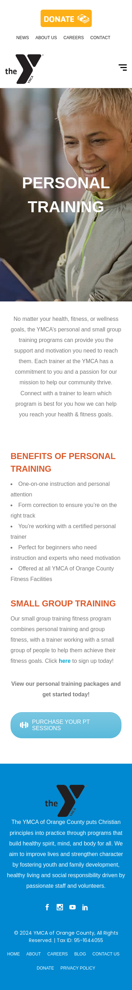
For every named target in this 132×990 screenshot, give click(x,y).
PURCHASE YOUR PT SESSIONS (55, 725)
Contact (100, 37)
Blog (80, 954)
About (33, 954)
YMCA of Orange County (63, 932)
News (22, 37)
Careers (73, 37)
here (65, 661)
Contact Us (106, 954)
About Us (46, 37)
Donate (45, 968)
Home (13, 954)
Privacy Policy (78, 968)
